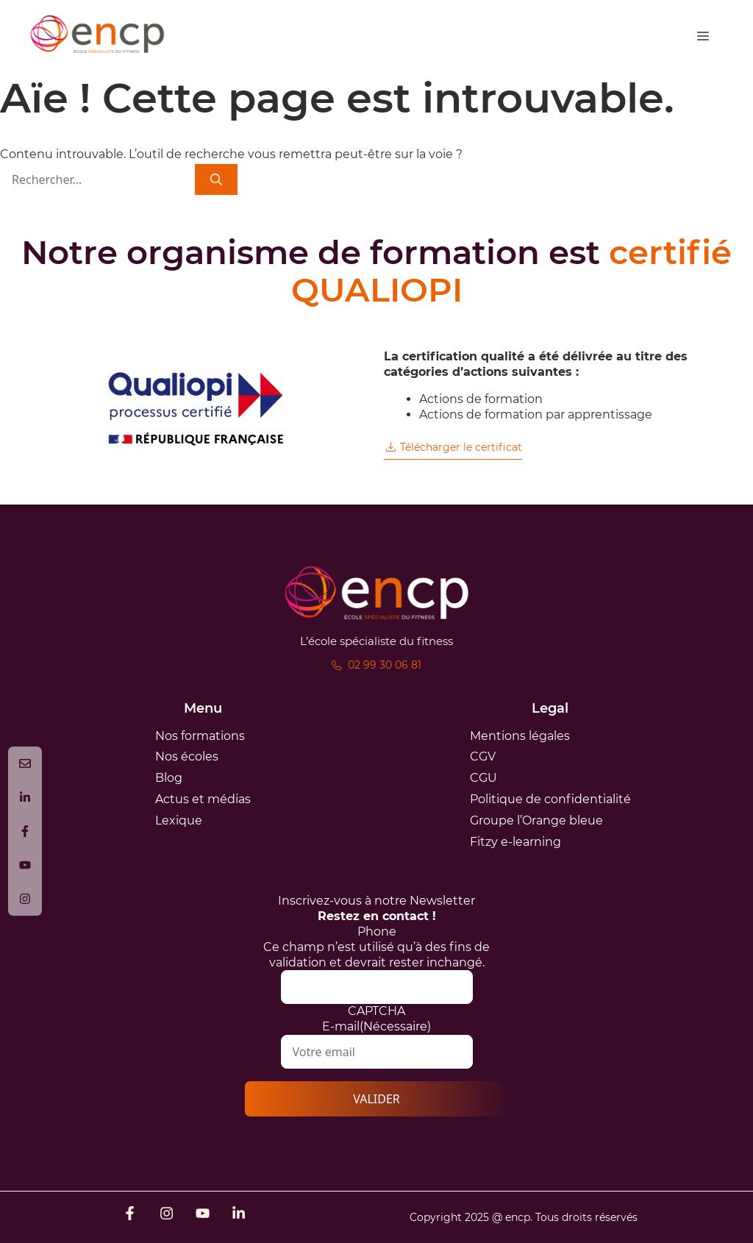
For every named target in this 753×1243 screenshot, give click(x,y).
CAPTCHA (376, 1011)
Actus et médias (203, 799)
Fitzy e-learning (515, 842)
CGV (483, 756)
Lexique (178, 820)
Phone (376, 932)
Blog (168, 778)
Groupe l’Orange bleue (536, 820)
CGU (483, 778)
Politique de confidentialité (550, 799)
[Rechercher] (216, 180)
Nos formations (200, 736)
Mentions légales (520, 736)
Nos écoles (186, 756)
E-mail (376, 1026)
